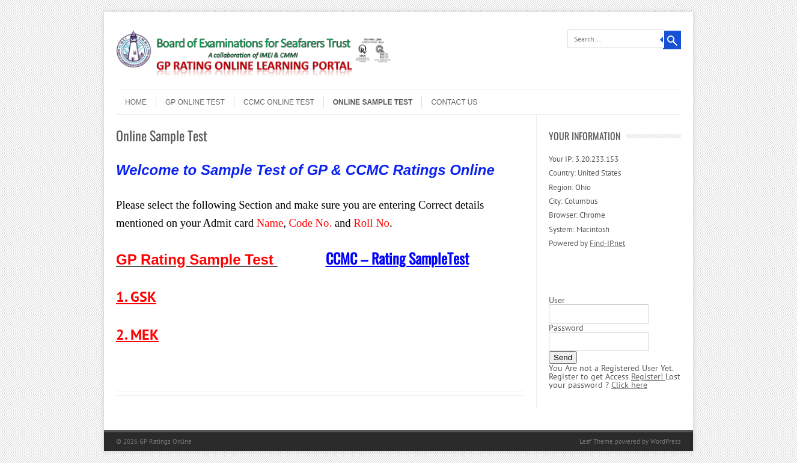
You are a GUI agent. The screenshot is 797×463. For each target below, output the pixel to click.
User (557, 300)
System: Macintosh (579, 229)
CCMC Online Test (278, 102)
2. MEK (137, 334)
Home (136, 102)
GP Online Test (195, 102)
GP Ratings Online (165, 441)
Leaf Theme (596, 441)
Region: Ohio (570, 187)
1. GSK (136, 296)
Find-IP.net (607, 243)
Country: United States (585, 173)
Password (566, 327)
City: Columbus (573, 201)
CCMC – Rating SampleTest (397, 258)
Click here (629, 384)
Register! (648, 376)
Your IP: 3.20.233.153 (583, 159)
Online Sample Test (373, 102)
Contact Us (454, 102)
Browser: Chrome (577, 215)
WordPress (665, 441)
